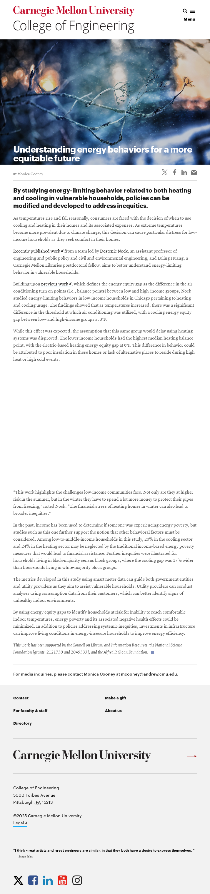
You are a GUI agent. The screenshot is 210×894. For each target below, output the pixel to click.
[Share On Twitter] (165, 172)
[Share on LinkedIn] (184, 172)
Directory (22, 723)
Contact (21, 697)
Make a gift (115, 697)
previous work (56, 284)
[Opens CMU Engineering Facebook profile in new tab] (34, 880)
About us (113, 710)
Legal (20, 823)
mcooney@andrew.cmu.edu (149, 673)
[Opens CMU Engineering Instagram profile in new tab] (78, 880)
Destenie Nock (114, 251)
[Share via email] (194, 172)
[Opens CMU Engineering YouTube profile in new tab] (64, 880)
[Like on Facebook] (174, 172)
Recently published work (38, 251)
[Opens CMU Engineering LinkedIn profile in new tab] (49, 880)
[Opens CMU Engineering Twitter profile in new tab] (19, 880)
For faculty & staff (30, 710)
